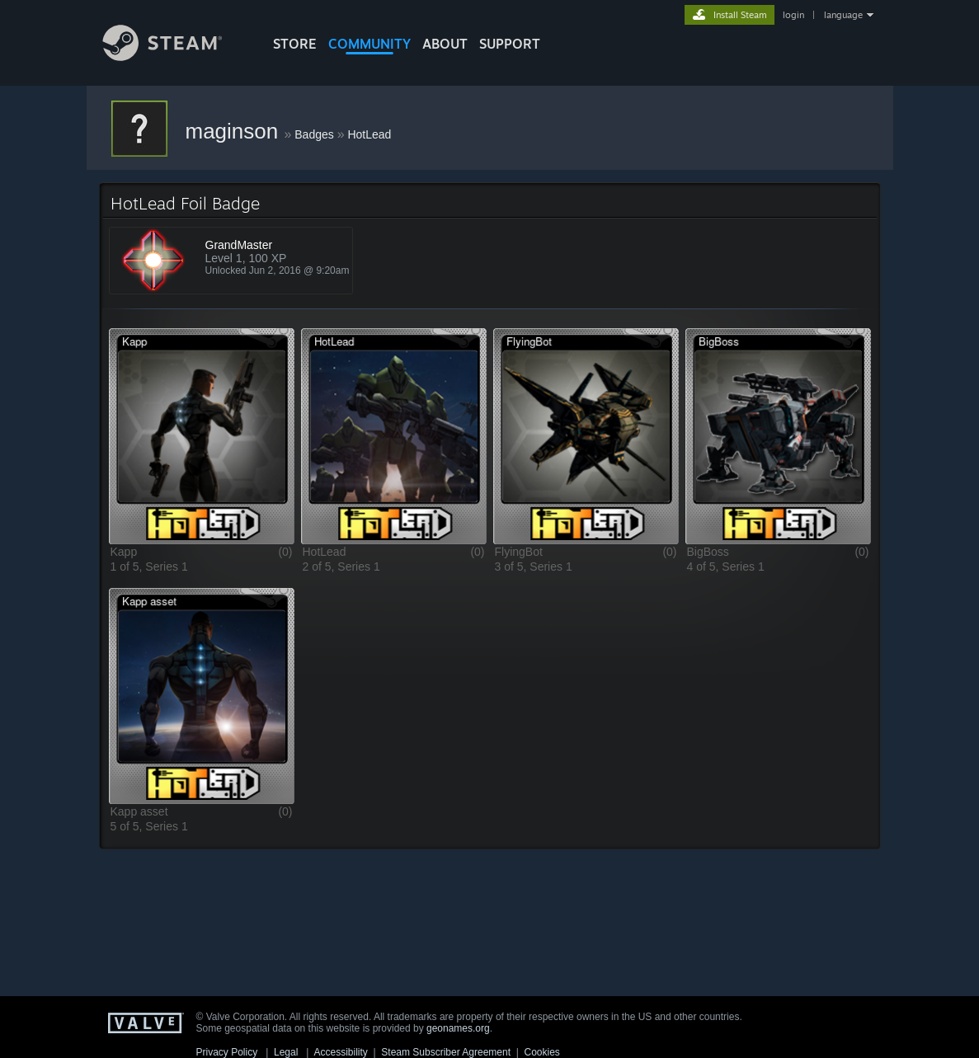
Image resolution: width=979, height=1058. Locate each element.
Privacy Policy (227, 1052)
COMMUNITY (369, 43)
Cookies (542, 1052)
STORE (295, 43)
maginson (235, 131)
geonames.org (458, 1028)
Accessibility (340, 1052)
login (793, 15)
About (445, 43)
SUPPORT (509, 43)
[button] (201, 435)
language (843, 15)
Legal (286, 1052)
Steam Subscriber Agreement (446, 1052)
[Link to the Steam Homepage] (174, 56)
